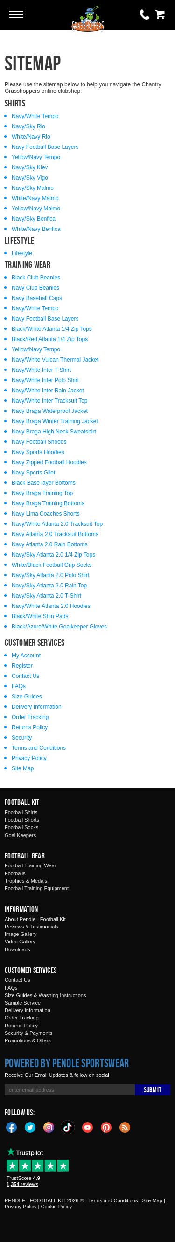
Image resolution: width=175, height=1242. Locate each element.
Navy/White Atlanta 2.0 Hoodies (51, 606)
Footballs (15, 873)
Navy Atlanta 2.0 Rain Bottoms (50, 544)
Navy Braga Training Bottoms (48, 503)
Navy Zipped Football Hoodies (49, 462)
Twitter (30, 1127)
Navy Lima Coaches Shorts (45, 513)
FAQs (19, 686)
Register (22, 666)
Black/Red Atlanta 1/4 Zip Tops (50, 339)
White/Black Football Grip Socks (51, 565)
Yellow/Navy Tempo (36, 157)
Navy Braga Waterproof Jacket (50, 411)
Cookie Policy (56, 1206)
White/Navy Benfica (36, 229)
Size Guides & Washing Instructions (45, 995)
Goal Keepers (20, 835)
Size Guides (27, 696)
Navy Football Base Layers (45, 147)
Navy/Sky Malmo (33, 188)
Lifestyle (22, 253)
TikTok (68, 1127)
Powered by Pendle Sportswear (67, 1063)
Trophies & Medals (26, 881)
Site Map (23, 768)
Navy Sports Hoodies (38, 452)
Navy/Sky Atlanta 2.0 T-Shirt (46, 596)
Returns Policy (30, 727)
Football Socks (21, 827)
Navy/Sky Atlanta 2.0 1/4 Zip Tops (53, 554)
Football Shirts (21, 812)
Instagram (49, 1127)
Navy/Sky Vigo (30, 177)
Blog (125, 1127)
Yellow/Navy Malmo (36, 208)
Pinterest (106, 1127)
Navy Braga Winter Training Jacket (55, 421)
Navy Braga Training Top (42, 493)
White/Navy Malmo (35, 198)
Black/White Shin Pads (40, 616)
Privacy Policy (29, 758)
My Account (26, 655)
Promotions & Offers (28, 1040)
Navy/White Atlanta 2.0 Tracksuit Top (57, 524)
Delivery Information (37, 707)
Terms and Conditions (39, 748)
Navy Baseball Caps (37, 298)
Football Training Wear (30, 865)
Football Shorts (22, 820)
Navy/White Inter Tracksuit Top (50, 401)
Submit (152, 1090)
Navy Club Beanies (35, 288)
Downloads (17, 949)
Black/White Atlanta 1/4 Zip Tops (52, 329)
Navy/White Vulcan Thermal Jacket (55, 359)
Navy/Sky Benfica (34, 219)
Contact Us (25, 676)
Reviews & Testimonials (31, 926)
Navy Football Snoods (39, 442)
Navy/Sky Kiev (30, 167)
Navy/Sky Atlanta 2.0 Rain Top (49, 585)
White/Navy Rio (31, 136)
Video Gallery (20, 941)
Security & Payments (28, 1033)
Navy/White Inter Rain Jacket (48, 390)
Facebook (12, 1127)
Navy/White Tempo (35, 116)
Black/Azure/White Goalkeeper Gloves (59, 626)
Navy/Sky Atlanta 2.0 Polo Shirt (50, 575)
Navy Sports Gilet (33, 472)
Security (22, 737)
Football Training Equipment (37, 888)
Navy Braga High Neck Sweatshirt (54, 431)
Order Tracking (30, 717)
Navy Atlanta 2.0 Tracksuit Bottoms (55, 534)
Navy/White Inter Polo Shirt (45, 380)
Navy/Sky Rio (28, 126)
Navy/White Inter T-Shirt (41, 370)
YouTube (88, 1127)
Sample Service (23, 1002)
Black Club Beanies (36, 277)
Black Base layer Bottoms (44, 483)
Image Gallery (20, 934)
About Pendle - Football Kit (35, 919)
